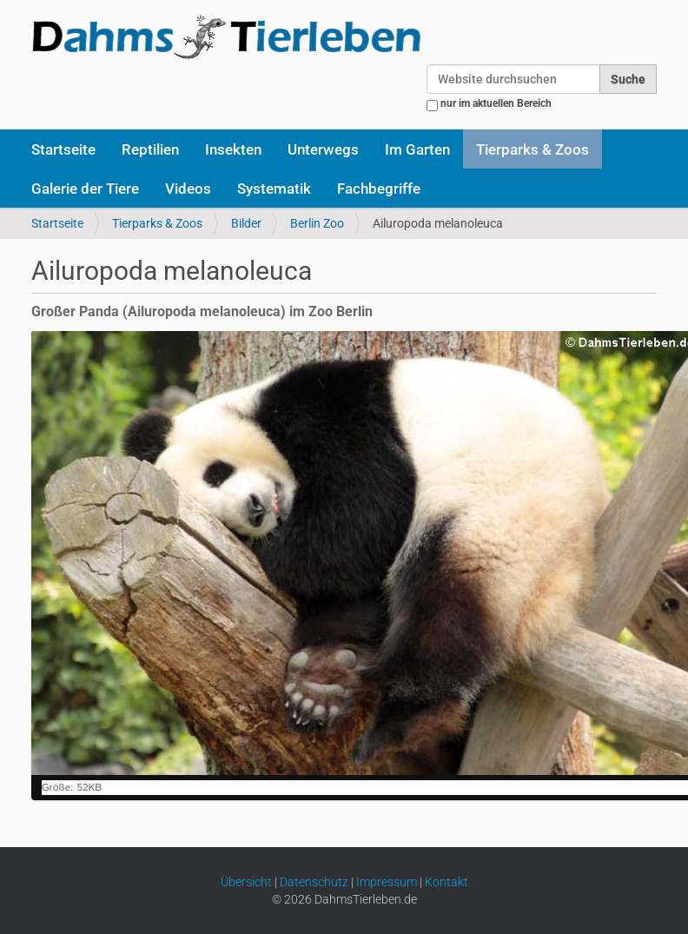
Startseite (63, 149)
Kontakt (446, 882)
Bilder (246, 223)
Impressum (386, 882)
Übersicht (246, 882)
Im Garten (417, 149)
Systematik (274, 188)
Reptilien (150, 149)
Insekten (233, 149)
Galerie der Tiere (85, 188)
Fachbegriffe (378, 188)
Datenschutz (314, 882)
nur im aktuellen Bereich (496, 103)
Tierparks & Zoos (532, 149)
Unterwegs (323, 149)
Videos (188, 188)
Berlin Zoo (317, 223)
